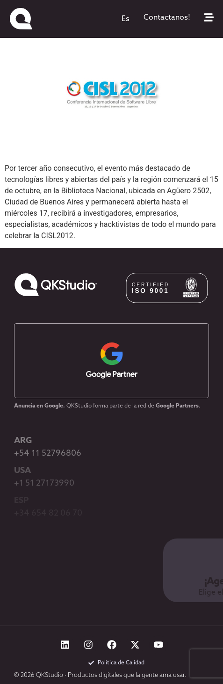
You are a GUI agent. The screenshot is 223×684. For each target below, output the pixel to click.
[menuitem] (125, 19)
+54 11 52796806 (47, 453)
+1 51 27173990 (44, 483)
